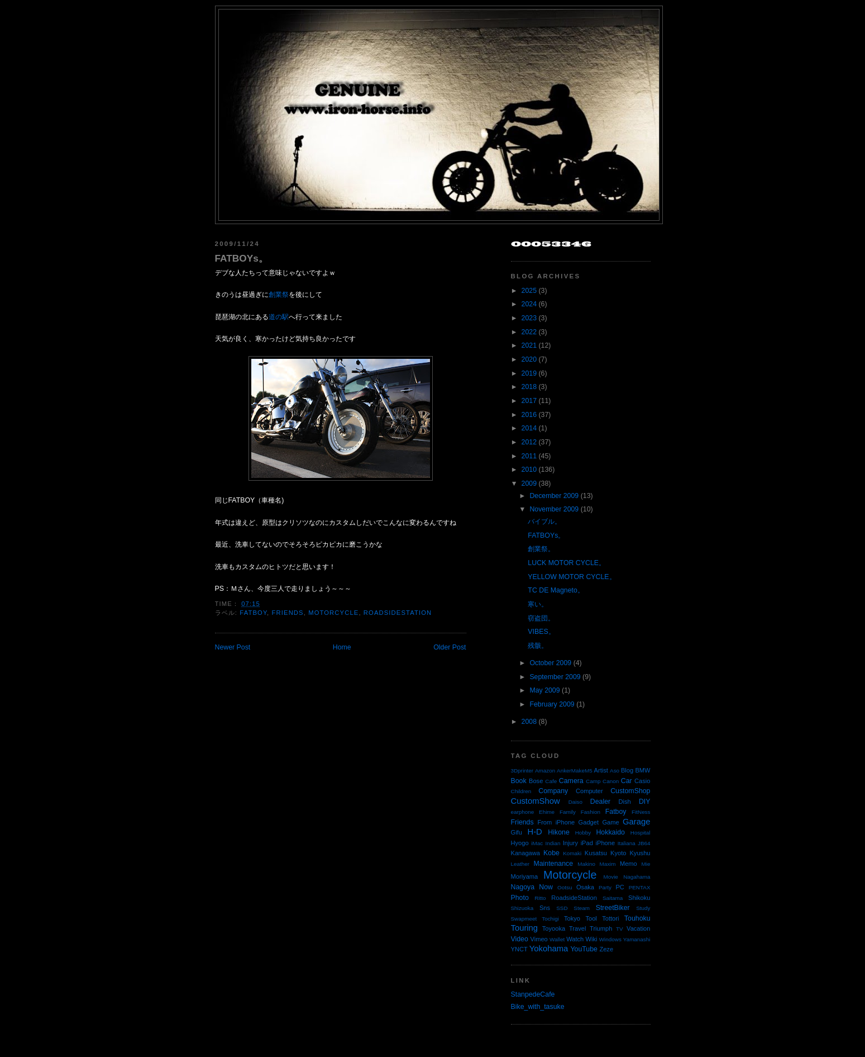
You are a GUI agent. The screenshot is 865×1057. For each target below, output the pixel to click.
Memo (628, 863)
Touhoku (637, 918)
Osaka (585, 887)
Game (610, 822)
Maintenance (553, 864)
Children (521, 791)
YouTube (584, 949)
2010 (529, 469)
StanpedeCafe (533, 994)
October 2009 (550, 663)
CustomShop (630, 791)
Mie (646, 864)
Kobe (551, 853)
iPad (587, 843)
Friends (288, 612)
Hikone (558, 832)
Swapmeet (524, 919)
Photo (520, 898)
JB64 (644, 843)
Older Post (449, 647)
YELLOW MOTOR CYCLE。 (571, 577)
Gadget (589, 822)
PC (619, 887)
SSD (561, 908)
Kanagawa (526, 853)
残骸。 (538, 646)
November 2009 (554, 509)
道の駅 (279, 317)
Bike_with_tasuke (538, 1007)
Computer (589, 791)
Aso (614, 770)
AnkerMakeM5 (574, 770)
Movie (611, 877)
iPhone (605, 843)
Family (568, 812)
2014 (529, 428)
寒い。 (538, 604)
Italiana (626, 843)
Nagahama (636, 877)
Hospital (640, 833)
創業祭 (279, 294)
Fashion (590, 812)
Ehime (547, 812)
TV (619, 929)
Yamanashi (637, 939)
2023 (529, 318)
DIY (645, 801)
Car (626, 781)
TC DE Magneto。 (556, 590)
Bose (536, 781)
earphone (522, 812)
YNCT (519, 949)
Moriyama (524, 876)
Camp (593, 781)
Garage (636, 821)
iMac (537, 843)
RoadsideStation (398, 612)
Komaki (572, 853)
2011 (529, 456)
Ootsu (564, 887)
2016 (529, 415)
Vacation (638, 928)
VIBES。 (541, 632)
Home (342, 647)
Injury (570, 843)
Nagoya (523, 887)
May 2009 (544, 690)
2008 (529, 722)
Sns (544, 907)
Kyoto (618, 853)
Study (643, 908)
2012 (529, 442)
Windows (610, 939)
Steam (582, 908)
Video (519, 939)
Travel (577, 928)
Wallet (557, 939)
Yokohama (548, 948)
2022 (529, 332)
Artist (601, 770)
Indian (553, 843)
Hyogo (520, 843)
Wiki (592, 939)
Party (605, 887)
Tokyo (572, 918)
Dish (625, 801)
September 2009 (554, 677)
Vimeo (539, 939)
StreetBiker (613, 908)
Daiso (575, 802)
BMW (642, 770)
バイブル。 (544, 521)
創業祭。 (541, 549)
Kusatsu (596, 853)
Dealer (600, 801)
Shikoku (639, 897)
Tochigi (550, 919)
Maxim (607, 864)
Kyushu (639, 853)
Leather (520, 864)
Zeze (606, 949)
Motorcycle (333, 612)
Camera (571, 781)
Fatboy (253, 612)
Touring (524, 927)
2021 (529, 345)
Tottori (610, 918)
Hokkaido (610, 832)
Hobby (583, 833)
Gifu (516, 832)
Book (519, 781)
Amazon (545, 770)
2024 (529, 304)
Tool (590, 918)
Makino (586, 864)
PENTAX (640, 887)
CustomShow (535, 801)
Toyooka (553, 928)
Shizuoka (522, 908)
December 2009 (554, 496)
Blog (627, 770)
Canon (611, 781)
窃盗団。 (541, 618)
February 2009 (551, 704)
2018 (529, 387)
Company (553, 791)
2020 (529, 359)
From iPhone (556, 822)
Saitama (613, 898)
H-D (534, 831)
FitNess (641, 812)
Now (546, 887)
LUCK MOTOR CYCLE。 (566, 563)
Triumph (601, 928)
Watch (575, 939)
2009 (529, 483)
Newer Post (233, 647)
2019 (529, 373)
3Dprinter (522, 770)
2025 (529, 291)
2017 (529, 401)
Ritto (540, 898)
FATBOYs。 (241, 258)
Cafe (551, 781)
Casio (642, 781)
